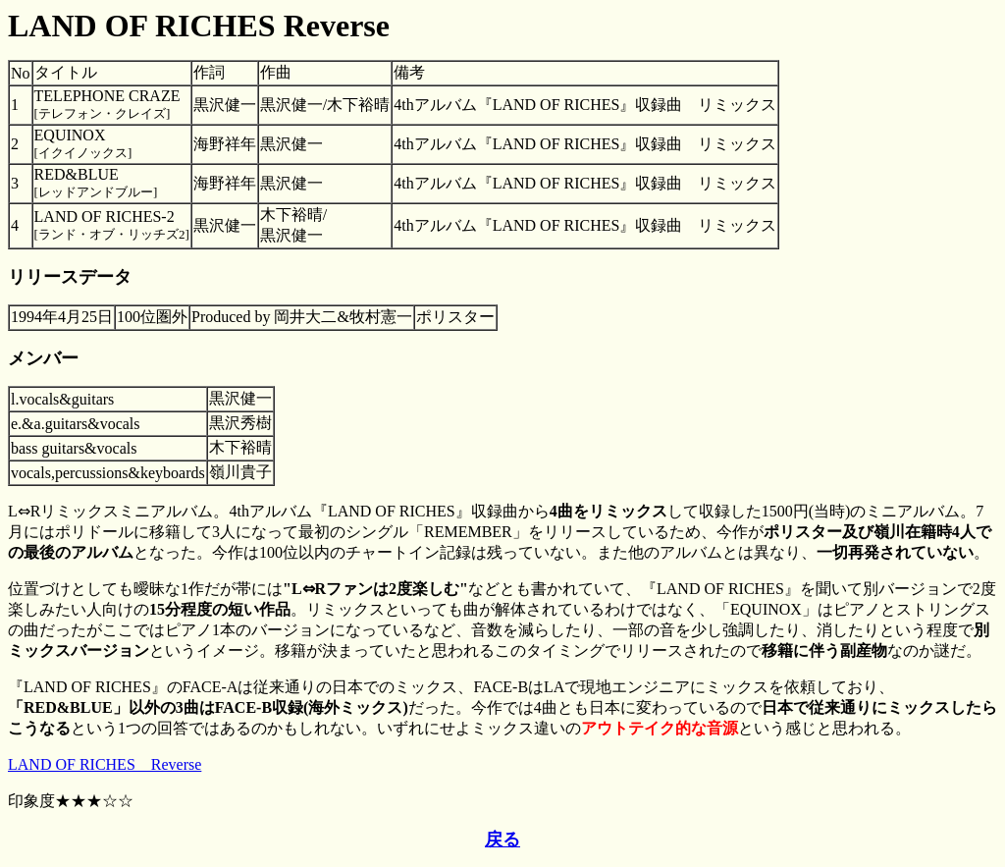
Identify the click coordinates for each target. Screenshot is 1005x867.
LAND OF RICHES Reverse (104, 764)
